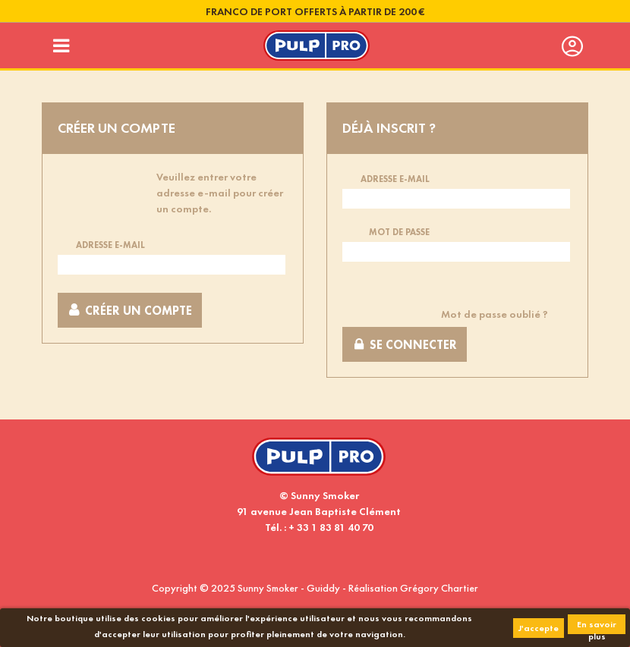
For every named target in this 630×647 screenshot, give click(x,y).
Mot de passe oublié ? (494, 314)
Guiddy (323, 588)
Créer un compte (130, 311)
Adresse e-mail (110, 245)
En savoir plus (596, 626)
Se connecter (404, 345)
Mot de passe (399, 232)
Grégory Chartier (439, 588)
